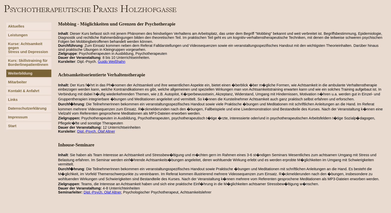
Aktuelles (16, 26)
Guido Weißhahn (111, 62)
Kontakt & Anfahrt (23, 91)
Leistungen (18, 35)
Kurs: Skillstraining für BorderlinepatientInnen (28, 63)
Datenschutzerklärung (27, 108)
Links (13, 100)
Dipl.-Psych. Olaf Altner (96, 131)
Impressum (18, 117)
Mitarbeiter (17, 82)
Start (12, 126)
